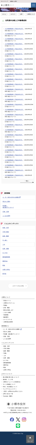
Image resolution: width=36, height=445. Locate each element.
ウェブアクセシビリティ (10, 389)
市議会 (5, 305)
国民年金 (4, 261)
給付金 (4, 273)
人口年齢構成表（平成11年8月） (14, 49)
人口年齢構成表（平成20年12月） (14, 129)
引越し (5, 353)
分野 (21, 14)
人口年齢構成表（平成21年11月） (14, 109)
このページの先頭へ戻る (30, 441)
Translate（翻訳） (8, 396)
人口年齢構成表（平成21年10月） (14, 114)
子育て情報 (5, 232)
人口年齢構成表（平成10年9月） (14, 104)
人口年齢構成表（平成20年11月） (14, 170)
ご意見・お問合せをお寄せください (13, 391)
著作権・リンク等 (8, 379)
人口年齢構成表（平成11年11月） (14, 33)
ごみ (3, 244)
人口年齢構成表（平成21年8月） (14, 135)
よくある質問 (6, 216)
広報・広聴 (6, 211)
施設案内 (5, 317)
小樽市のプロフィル (9, 303)
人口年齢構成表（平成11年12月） (14, 28)
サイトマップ (4, 1)
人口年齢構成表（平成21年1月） (14, 124)
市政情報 (5, 315)
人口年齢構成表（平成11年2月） (14, 79)
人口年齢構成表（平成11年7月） (14, 54)
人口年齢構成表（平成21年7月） (14, 140)
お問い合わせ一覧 (8, 393)
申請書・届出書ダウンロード (11, 334)
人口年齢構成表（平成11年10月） (14, 38)
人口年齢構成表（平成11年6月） (14, 59)
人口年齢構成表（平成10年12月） (14, 89)
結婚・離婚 (5, 236)
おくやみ (4, 252)
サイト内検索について (9, 384)
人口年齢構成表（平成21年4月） (14, 155)
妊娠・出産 (5, 227)
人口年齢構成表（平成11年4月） (14, 69)
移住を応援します (8, 310)
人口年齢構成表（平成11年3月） (14, 74)
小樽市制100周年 (8, 322)
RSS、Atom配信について (10, 386)
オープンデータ (7, 319)
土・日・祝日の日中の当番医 (12, 197)
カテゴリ (13, 14)
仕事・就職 (5, 248)
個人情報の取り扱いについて (11, 377)
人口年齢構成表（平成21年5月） (14, 150)
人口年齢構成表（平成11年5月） (14, 64)
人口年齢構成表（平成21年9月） (14, 119)
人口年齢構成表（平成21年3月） (14, 160)
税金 (3, 265)
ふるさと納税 (7, 312)
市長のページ (7, 300)
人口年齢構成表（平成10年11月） (14, 94)
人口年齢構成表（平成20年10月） (14, 175)
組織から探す (13, 1)
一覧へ (27, 181)
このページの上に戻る (18, 286)
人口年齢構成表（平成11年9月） (14, 44)
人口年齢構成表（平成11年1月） (14, 84)
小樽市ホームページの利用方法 (11, 382)
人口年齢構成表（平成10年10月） (14, 99)
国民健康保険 (6, 257)
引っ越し (4, 240)
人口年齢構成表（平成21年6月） (14, 145)
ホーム (4, 14)
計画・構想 (6, 307)
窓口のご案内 (6, 201)
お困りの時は (6, 269)
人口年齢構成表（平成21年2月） (14, 165)
